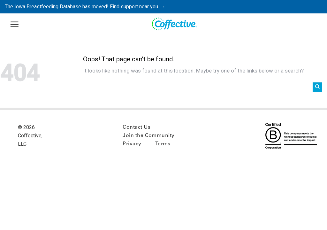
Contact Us (136, 127)
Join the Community (149, 135)
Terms (163, 144)
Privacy (132, 144)
